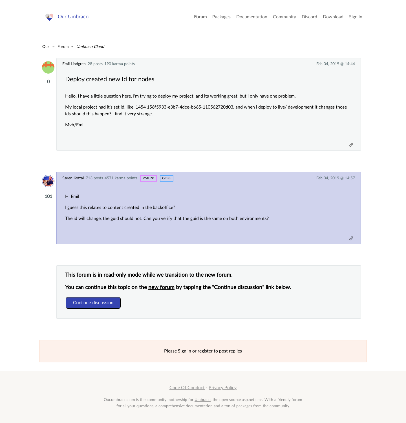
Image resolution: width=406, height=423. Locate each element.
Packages (221, 17)
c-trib (166, 178)
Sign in (355, 17)
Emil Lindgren (74, 64)
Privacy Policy (223, 387)
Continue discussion (93, 302)
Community (284, 17)
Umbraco (203, 400)
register (205, 351)
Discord (309, 17)
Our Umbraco (73, 16)
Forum (200, 17)
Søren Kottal (73, 178)
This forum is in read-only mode (103, 275)
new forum (161, 287)
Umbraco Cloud (90, 47)
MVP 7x (148, 178)
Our (45, 47)
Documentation (251, 17)
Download (333, 17)
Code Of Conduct (187, 387)
